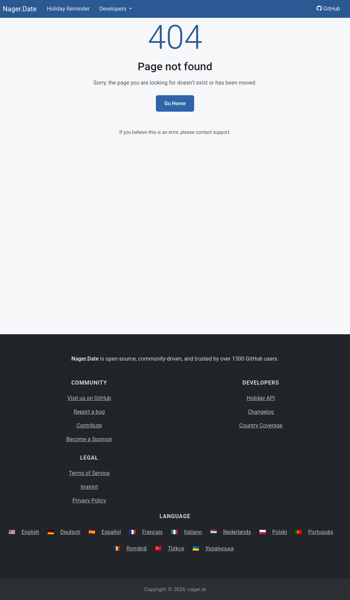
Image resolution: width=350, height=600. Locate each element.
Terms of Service (89, 473)
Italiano (193, 532)
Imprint (89, 487)
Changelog (261, 412)
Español (111, 532)
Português (321, 532)
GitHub (328, 8)
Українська (219, 548)
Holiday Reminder (68, 8)
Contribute (89, 425)
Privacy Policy (89, 500)
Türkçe (176, 548)
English (30, 532)
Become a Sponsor (89, 439)
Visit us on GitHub (89, 398)
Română (136, 548)
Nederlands (237, 532)
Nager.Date (20, 9)
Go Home (175, 103)
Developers (113, 8)
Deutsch (70, 532)
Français (152, 532)
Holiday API (261, 398)
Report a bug (89, 412)
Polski (279, 532)
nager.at (196, 589)
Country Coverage (260, 425)
